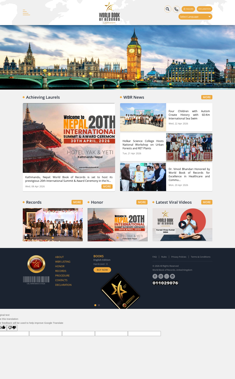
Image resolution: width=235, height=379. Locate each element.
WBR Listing (62, 261)
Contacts (61, 280)
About (59, 257)
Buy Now (102, 269)
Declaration (204, 9)
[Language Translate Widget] (195, 17)
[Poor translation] (12, 328)
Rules (164, 256)
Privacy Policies (178, 256)
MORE (107, 186)
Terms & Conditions (200, 256)
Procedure (62, 275)
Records (60, 271)
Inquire (188, 9)
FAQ (155, 256)
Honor (59, 266)
